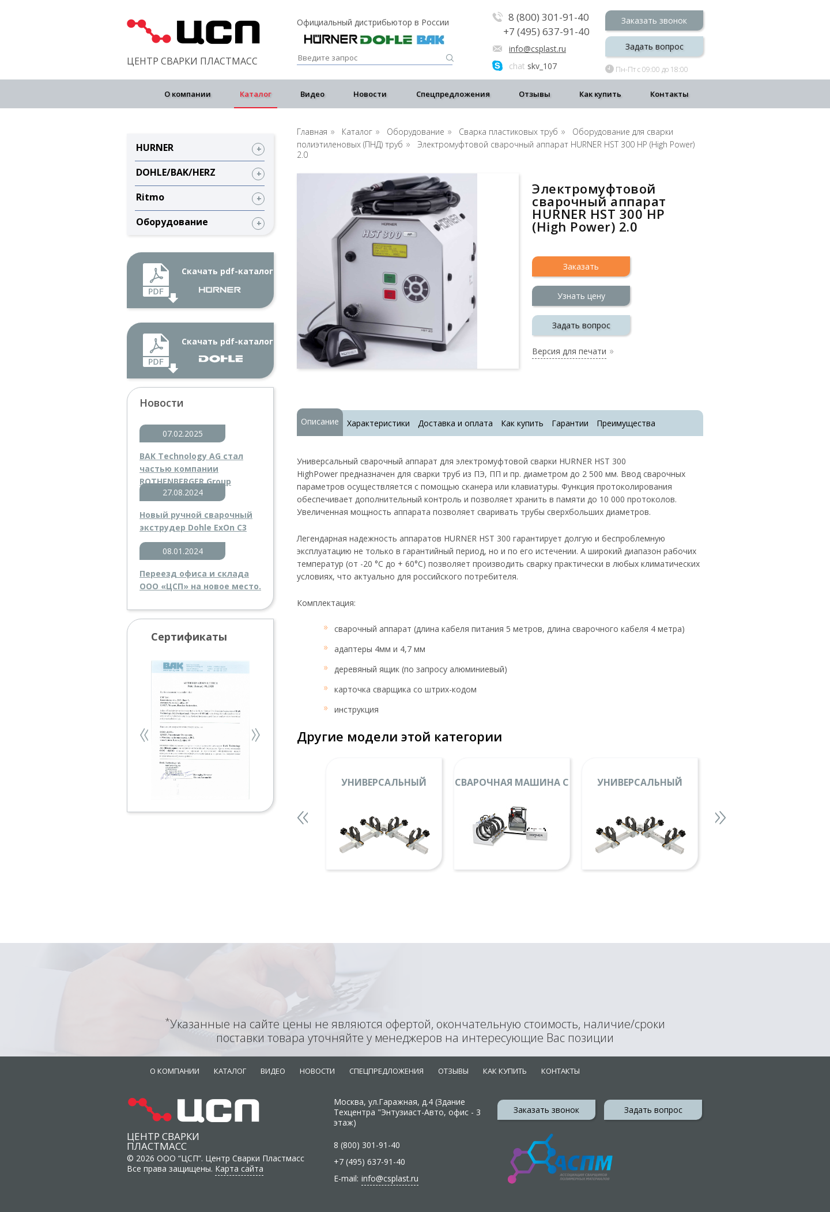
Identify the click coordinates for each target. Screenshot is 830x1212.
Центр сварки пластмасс (163, 1130)
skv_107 (533, 65)
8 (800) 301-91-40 (548, 18)
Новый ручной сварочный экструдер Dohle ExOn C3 (195, 521)
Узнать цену (581, 295)
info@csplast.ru (537, 48)
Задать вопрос (654, 46)
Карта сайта (239, 1168)
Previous (145, 736)
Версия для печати (569, 352)
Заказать (581, 266)
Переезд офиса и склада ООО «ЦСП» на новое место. (200, 580)
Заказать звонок (654, 20)
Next (256, 736)
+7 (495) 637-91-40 (546, 31)
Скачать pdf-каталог (227, 279)
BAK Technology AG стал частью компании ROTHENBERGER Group (191, 462)
